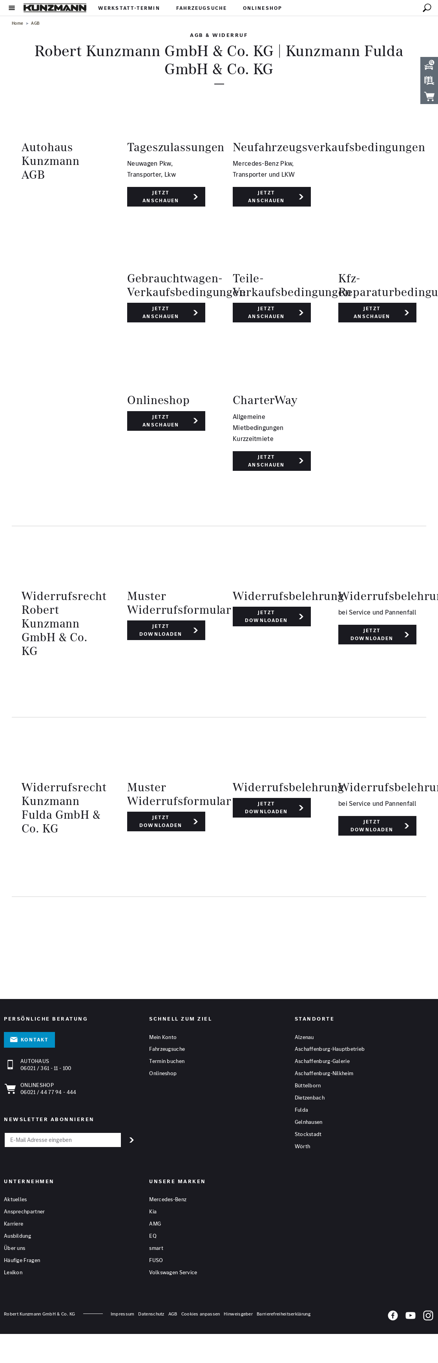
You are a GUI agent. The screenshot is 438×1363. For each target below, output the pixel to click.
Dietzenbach (310, 1098)
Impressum (123, 1314)
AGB (172, 1314)
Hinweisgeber (238, 1314)
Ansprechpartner (24, 1212)
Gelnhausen (309, 1123)
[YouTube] (410, 1317)
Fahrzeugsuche (201, 8)
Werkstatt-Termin (129, 8)
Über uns (14, 1248)
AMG (155, 1224)
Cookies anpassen (200, 1314)
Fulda (301, 1110)
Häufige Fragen (22, 1260)
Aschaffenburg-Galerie (322, 1062)
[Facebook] (393, 1317)
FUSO (156, 1260)
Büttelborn (308, 1086)
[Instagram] (428, 1317)
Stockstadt (308, 1135)
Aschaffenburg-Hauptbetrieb (330, 1050)
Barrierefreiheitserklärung (283, 1314)
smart (156, 1248)
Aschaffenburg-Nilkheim (324, 1074)
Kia (153, 1212)
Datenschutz (151, 1314)
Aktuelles (15, 1200)
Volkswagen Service (173, 1273)
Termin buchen (166, 1062)
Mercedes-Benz (167, 1200)
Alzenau (304, 1037)
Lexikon (13, 1273)
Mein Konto (163, 1037)
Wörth (302, 1147)
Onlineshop (262, 8)
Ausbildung (17, 1236)
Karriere (13, 1224)
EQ (153, 1236)
